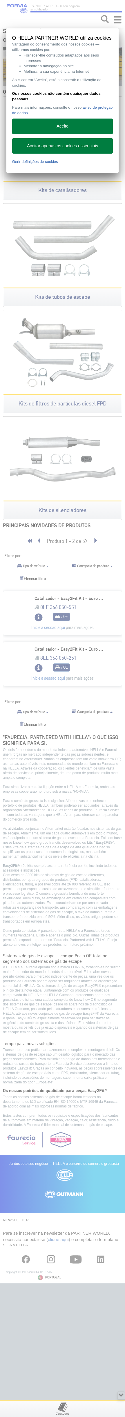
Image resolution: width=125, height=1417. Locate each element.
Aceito (62, 126)
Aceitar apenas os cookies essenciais (62, 145)
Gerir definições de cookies (35, 161)
